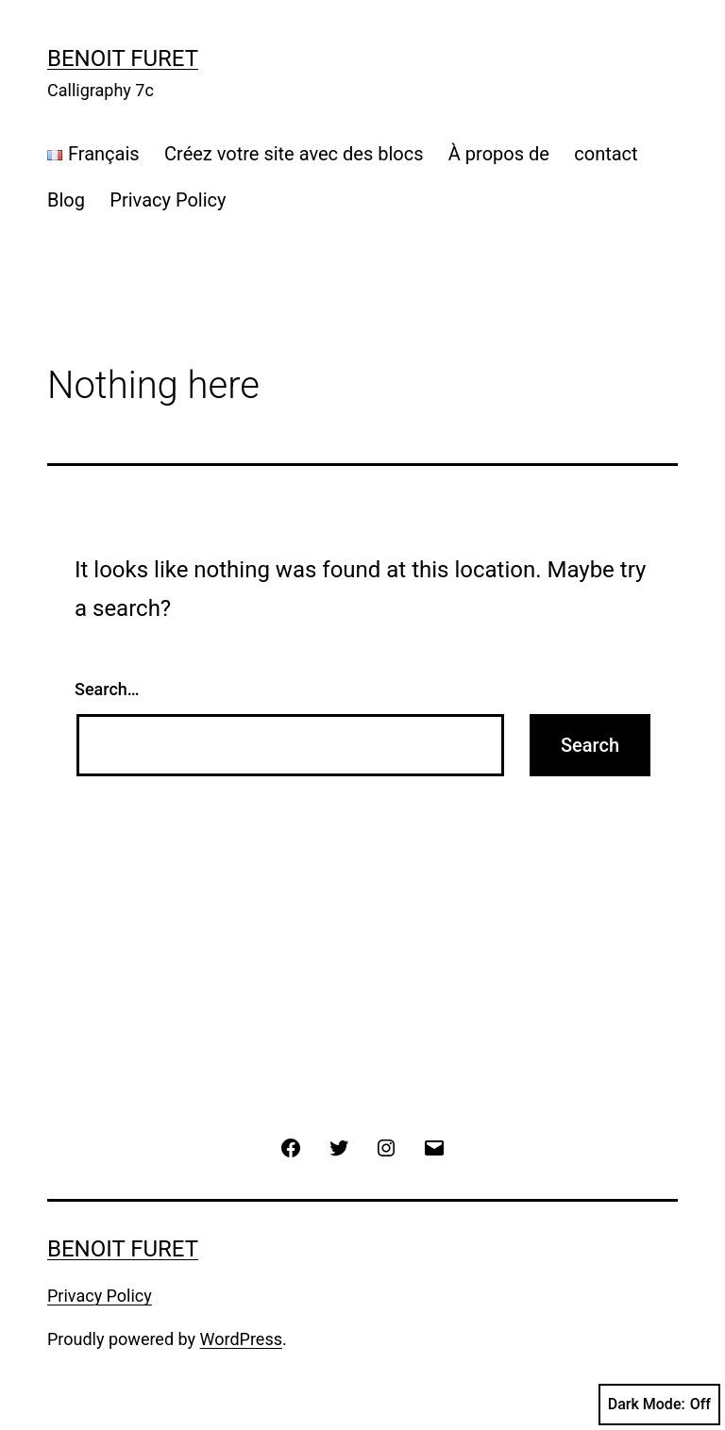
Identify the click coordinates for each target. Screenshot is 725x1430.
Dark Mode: (659, 1404)
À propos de (498, 153)
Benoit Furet (122, 58)
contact (605, 153)
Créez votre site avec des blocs (293, 153)
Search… (107, 689)
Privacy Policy (168, 200)
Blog (66, 200)
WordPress (241, 1339)
